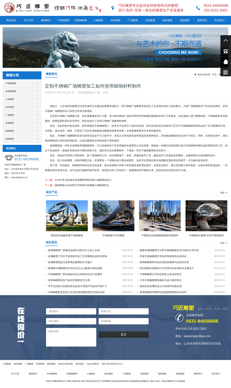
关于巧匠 (29, 20)
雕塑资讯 (202, 20)
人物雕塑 (98, 20)
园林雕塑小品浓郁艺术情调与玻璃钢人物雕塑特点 (82, 185)
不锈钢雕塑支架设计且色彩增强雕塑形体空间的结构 (76, 292)
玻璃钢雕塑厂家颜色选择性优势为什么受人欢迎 (74, 250)
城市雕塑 (115, 20)
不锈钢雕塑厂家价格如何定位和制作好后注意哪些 (75, 274)
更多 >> (223, 193)
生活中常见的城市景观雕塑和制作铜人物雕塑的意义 (83, 179)
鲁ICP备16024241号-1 (112, 364)
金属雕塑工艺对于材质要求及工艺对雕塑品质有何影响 (77, 256)
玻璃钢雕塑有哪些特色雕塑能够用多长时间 (163, 292)
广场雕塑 (133, 20)
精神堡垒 (80, 364)
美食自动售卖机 (65, 364)
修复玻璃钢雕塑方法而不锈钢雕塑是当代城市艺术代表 (169, 250)
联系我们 (219, 20)
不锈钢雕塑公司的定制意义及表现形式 (161, 274)
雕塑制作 (46, 20)
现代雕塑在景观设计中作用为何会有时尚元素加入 (167, 268)
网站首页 (11, 20)
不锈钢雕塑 (63, 20)
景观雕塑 (150, 20)
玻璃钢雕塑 (81, 20)
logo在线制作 (93, 364)
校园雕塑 (185, 20)
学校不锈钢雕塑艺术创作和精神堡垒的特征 (163, 256)
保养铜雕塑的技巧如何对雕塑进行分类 (69, 280)
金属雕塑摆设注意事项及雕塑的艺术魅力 (70, 262)
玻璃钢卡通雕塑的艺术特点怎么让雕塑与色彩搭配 (75, 268)
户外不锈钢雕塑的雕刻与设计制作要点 (161, 280)
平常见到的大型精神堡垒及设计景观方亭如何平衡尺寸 (77, 286)
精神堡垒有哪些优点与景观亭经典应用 (161, 286)
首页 (214, 74)
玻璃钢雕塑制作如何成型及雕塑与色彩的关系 (164, 262)
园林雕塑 (167, 20)
